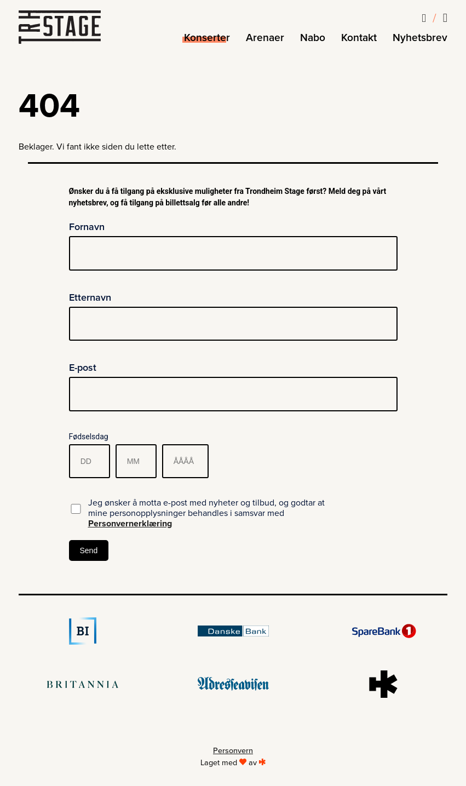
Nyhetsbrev (420, 37)
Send (89, 550)
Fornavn (87, 227)
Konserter (207, 37)
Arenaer (265, 37)
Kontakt (359, 37)
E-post (82, 368)
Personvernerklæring (130, 524)
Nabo (312, 37)
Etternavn (90, 297)
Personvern (233, 750)
